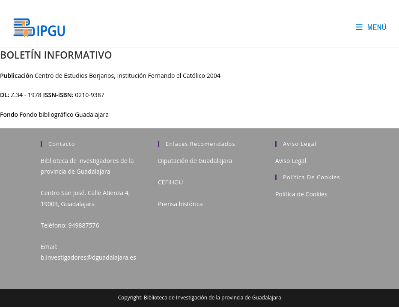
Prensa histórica (180, 204)
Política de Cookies (301, 194)
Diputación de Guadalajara (195, 161)
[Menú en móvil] (371, 27)
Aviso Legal (290, 161)
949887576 (83, 225)
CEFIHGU (170, 182)
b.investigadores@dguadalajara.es (88, 257)
